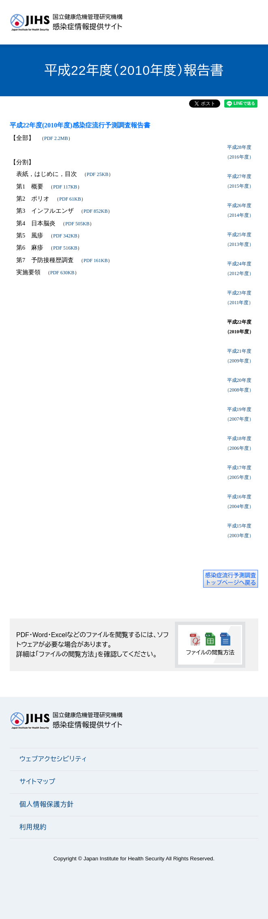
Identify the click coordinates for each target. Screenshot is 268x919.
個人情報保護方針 (46, 804)
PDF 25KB (97, 174)
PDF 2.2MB (56, 138)
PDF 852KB (95, 211)
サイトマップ (37, 781)
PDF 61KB (70, 199)
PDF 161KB (95, 260)
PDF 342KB (65, 236)
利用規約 (33, 827)
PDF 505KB (77, 224)
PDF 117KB (65, 187)
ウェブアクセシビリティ (53, 759)
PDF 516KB (65, 248)
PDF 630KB (62, 272)
